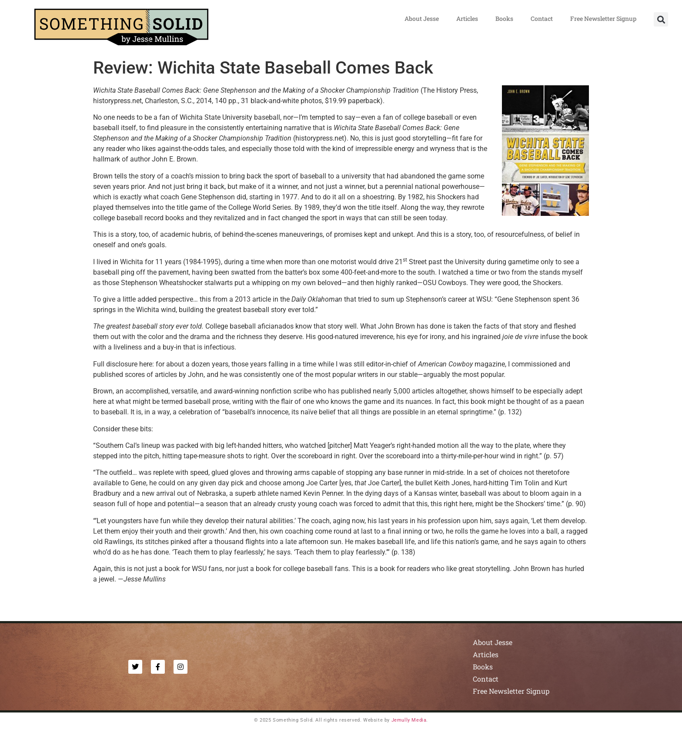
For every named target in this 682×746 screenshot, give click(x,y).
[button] (661, 19)
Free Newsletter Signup (603, 18)
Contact (542, 18)
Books (504, 18)
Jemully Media (409, 720)
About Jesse (422, 18)
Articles (467, 18)
